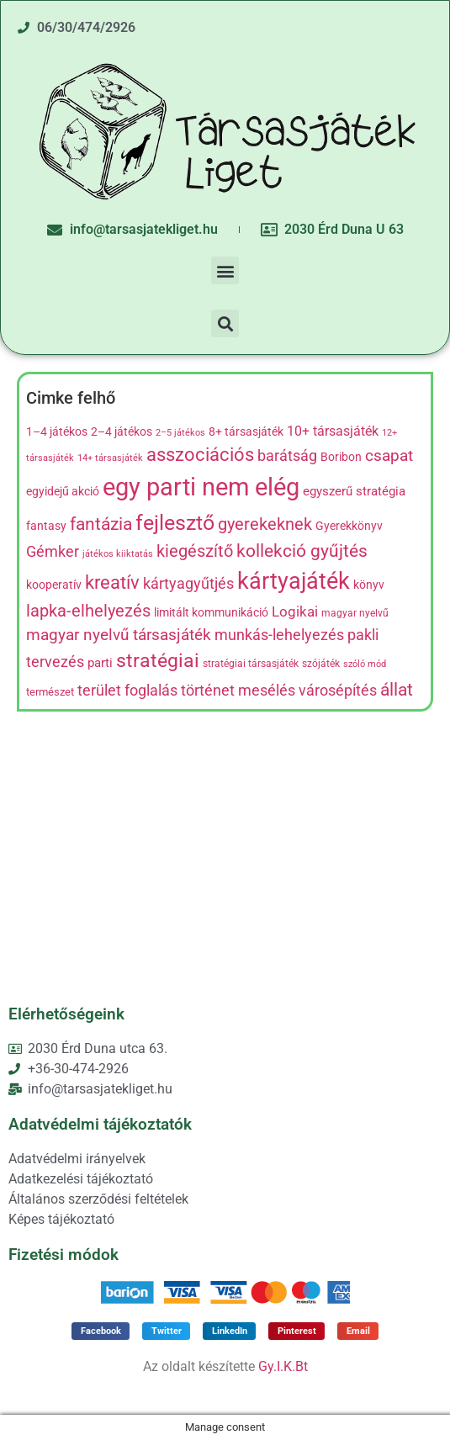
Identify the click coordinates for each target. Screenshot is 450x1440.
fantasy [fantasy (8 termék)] (46, 526)
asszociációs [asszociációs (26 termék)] (200, 454)
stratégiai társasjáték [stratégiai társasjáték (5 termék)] (251, 664)
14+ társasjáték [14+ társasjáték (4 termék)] (110, 458)
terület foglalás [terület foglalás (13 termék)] (127, 690)
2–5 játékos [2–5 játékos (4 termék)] (180, 432)
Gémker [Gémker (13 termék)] (52, 551)
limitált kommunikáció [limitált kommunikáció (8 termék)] (211, 613)
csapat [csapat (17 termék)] (389, 455)
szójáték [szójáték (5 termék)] (321, 664)
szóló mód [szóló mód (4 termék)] (364, 664)
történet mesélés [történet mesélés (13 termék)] (238, 690)
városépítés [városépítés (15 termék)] (338, 690)
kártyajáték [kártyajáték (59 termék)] (293, 581)
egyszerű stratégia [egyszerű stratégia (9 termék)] (354, 491)
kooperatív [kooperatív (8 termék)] (54, 585)
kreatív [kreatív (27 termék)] (112, 582)
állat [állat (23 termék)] (396, 689)
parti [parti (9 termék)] (100, 662)
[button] (225, 270)
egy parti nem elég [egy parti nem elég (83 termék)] (201, 487)
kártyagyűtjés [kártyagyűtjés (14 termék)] (188, 583)
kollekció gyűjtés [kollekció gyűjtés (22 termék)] (302, 551)
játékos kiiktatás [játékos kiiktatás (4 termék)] (117, 553)
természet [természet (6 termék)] (50, 692)
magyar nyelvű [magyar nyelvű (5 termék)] (355, 613)
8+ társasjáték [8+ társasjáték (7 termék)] (246, 431)
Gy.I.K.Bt (283, 1366)
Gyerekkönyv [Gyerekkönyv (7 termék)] (349, 525)
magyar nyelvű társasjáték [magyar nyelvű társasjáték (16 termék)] (118, 635)
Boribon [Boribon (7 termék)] (341, 456)
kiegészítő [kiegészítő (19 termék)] (194, 551)
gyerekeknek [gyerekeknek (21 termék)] (265, 524)
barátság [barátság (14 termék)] (287, 455)
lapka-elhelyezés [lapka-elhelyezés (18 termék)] (88, 611)
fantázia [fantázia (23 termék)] (101, 523)
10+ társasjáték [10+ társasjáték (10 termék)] (333, 431)
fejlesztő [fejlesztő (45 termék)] (174, 522)
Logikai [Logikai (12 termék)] (295, 611)
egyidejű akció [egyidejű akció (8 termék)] (62, 491)
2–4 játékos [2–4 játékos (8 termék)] (121, 432)
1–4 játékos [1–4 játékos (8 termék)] (56, 432)
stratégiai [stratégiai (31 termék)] (157, 660)
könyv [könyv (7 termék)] (368, 584)
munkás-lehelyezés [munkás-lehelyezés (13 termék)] (279, 635)
